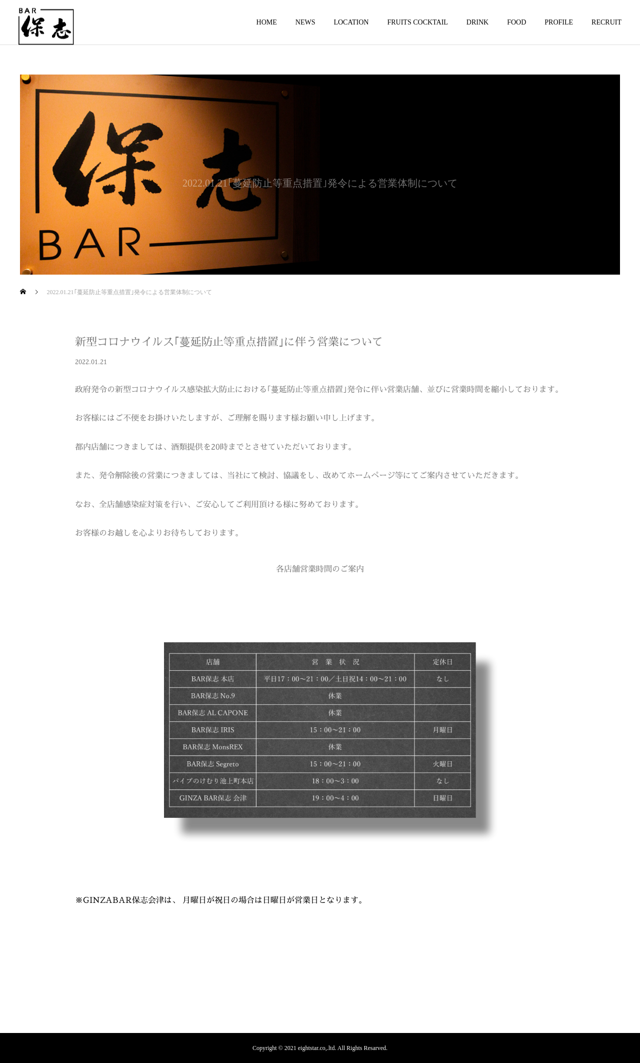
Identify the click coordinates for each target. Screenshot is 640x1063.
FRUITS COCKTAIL (417, 22)
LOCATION (351, 22)
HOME (266, 22)
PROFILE (558, 22)
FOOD (516, 22)
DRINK (477, 22)
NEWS (306, 22)
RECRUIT (607, 22)
